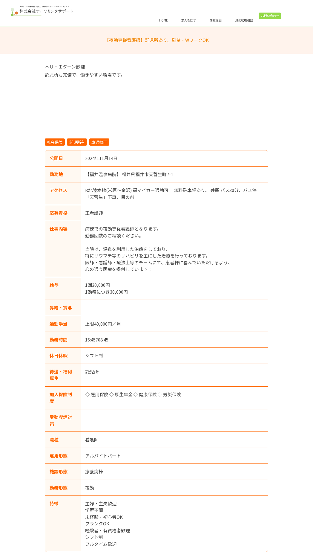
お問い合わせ (289, 15)
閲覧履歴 (235, 20)
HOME (182, 20)
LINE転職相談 (263, 20)
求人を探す (207, 20)
